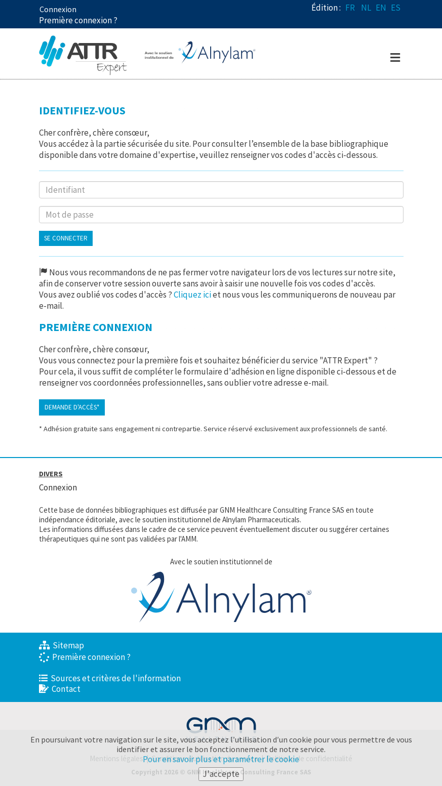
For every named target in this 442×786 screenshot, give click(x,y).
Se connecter (66, 238)
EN (381, 7)
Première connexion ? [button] (78, 20)
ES (395, 7)
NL (366, 7)
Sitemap (61, 645)
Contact (60, 688)
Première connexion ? (85, 657)
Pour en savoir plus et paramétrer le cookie (221, 759)
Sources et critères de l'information (110, 678)
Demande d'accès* (72, 407)
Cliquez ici (192, 294)
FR (350, 7)
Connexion (57, 9)
